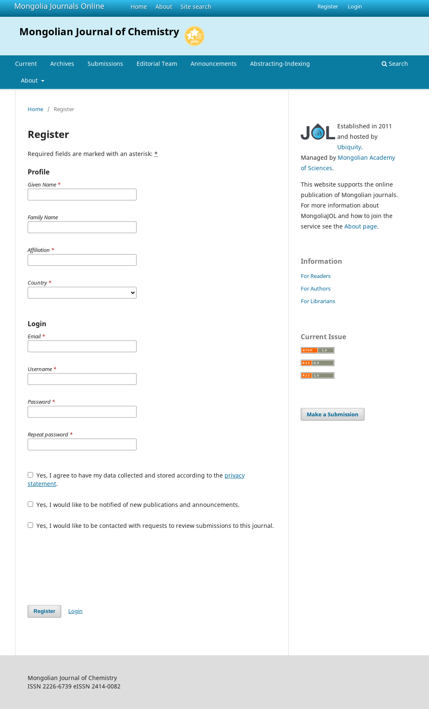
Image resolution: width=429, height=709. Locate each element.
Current (26, 64)
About (163, 6)
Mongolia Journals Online (59, 6)
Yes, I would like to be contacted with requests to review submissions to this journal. (151, 526)
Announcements (214, 64)
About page (360, 226)
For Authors (316, 288)
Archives (62, 64)
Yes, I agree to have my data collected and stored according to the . (136, 479)
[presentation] (91, 567)
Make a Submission (333, 414)
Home (139, 6)
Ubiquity (349, 147)
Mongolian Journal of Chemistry (99, 31)
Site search (196, 6)
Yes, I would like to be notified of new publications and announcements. (134, 505)
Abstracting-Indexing (280, 64)
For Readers (316, 276)
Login (355, 6)
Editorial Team (157, 64)
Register (328, 6)
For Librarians (318, 301)
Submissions (105, 64)
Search (395, 64)
